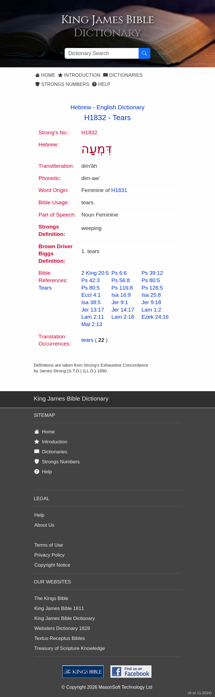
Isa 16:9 (121, 295)
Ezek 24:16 (155, 317)
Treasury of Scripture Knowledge (69, 648)
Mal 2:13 (91, 324)
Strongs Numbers (62, 84)
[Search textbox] (102, 53)
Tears (122, 117)
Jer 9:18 (151, 302)
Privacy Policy (49, 555)
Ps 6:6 (119, 273)
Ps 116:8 (122, 288)
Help (101, 84)
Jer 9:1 (120, 302)
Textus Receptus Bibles (59, 638)
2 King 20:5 (95, 273)
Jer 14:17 (123, 310)
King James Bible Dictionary (64, 618)
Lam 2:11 (92, 317)
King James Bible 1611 (59, 608)
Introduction (79, 75)
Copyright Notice (52, 565)
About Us (44, 525)
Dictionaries (123, 75)
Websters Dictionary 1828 (62, 628)
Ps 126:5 (152, 288)
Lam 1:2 (151, 310)
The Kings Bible (51, 598)
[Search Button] (144, 53)
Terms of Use (48, 545)
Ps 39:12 (152, 273)
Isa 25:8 (151, 295)
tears (87, 340)
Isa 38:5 (91, 302)
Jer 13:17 (92, 310)
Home (45, 75)
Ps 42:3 (90, 280)
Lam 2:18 (123, 317)
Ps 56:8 (121, 280)
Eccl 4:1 (91, 295)
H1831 (119, 190)
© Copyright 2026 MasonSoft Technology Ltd (106, 687)
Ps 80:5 (151, 280)
